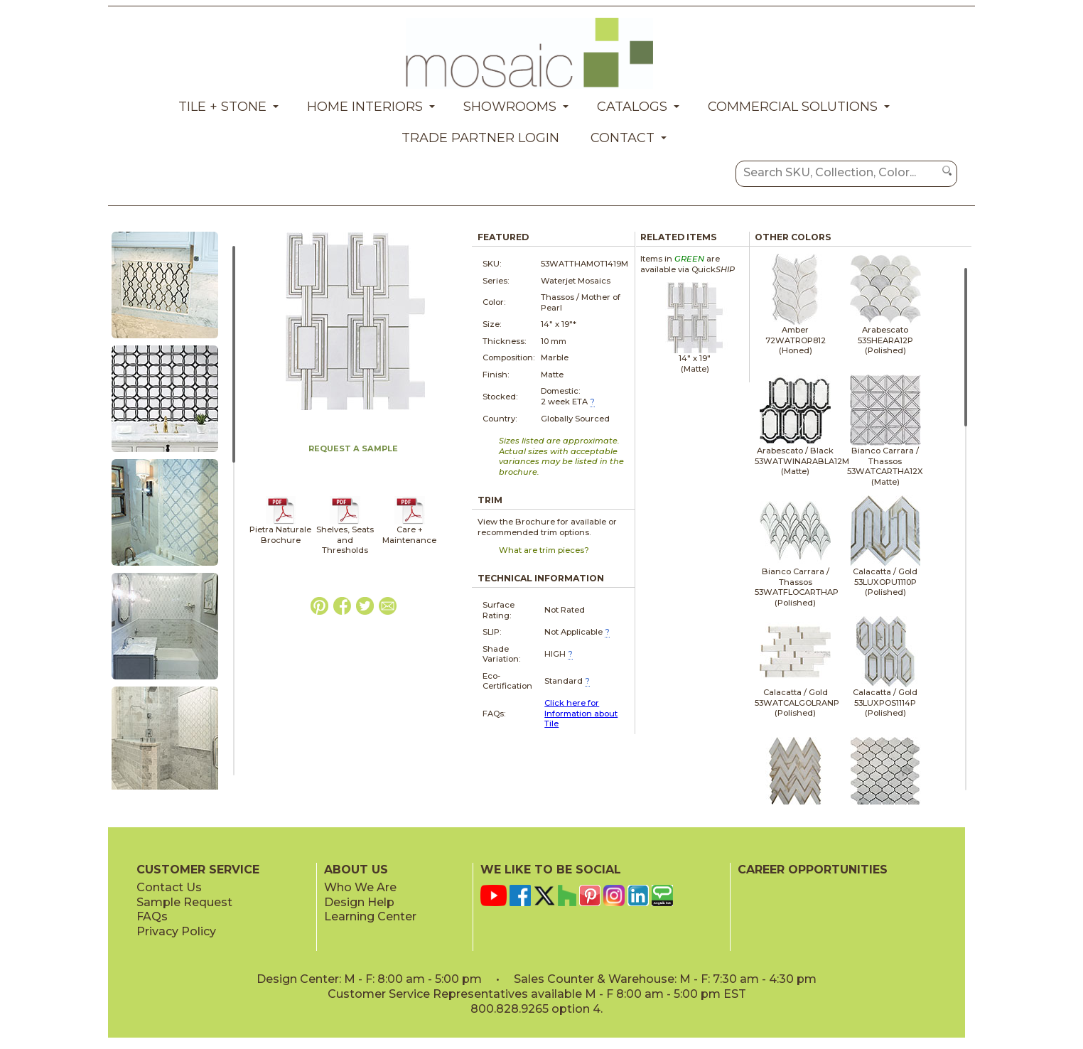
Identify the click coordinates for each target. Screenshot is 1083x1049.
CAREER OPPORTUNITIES (813, 869)
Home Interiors (365, 106)
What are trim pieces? (544, 550)
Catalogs (632, 106)
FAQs (152, 916)
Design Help (359, 902)
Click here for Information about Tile (581, 713)
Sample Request (184, 902)
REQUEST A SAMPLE (353, 448)
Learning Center (370, 916)
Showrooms (509, 106)
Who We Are (360, 887)
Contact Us (169, 887)
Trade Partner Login (480, 138)
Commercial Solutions (793, 106)
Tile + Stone (222, 106)
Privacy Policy (176, 931)
